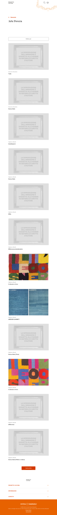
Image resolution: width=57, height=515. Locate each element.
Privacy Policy (28, 510)
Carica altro (29, 468)
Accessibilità (28, 511)
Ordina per (28, 38)
